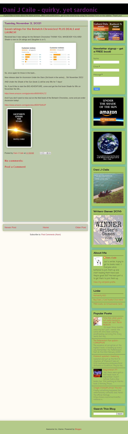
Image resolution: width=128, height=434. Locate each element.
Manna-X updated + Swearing (106, 356)
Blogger (78, 429)
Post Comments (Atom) (51, 235)
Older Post (80, 227)
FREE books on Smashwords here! (108, 304)
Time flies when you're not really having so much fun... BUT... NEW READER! (112, 321)
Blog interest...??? (110, 370)
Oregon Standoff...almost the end (107, 388)
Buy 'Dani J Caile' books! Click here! (108, 300)
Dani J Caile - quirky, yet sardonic (50, 9)
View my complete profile (104, 282)
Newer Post (10, 227)
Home (46, 227)
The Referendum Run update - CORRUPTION (106, 341)
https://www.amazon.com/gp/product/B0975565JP (25, 105)
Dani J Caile (111, 258)
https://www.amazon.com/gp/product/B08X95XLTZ (25, 93)
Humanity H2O (100, 295)
